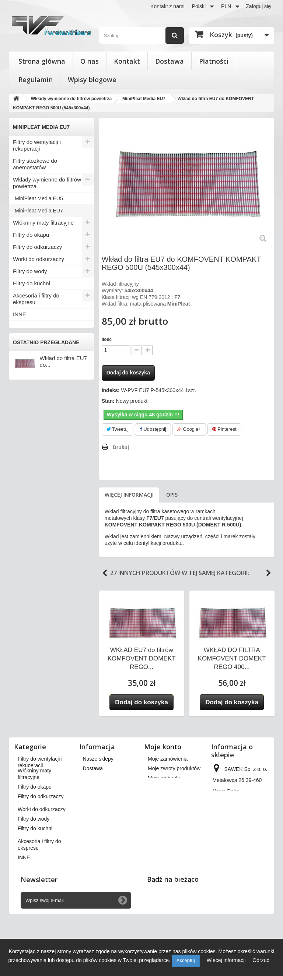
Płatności (213, 61)
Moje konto (162, 746)
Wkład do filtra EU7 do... (63, 361)
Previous (104, 573)
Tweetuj (117, 429)
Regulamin (35, 79)
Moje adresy (162, 787)
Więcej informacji (129, 494)
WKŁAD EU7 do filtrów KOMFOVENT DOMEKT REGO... (142, 658)
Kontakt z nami (167, 6)
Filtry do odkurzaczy (37, 247)
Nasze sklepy (98, 759)
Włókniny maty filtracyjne (43, 222)
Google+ (189, 429)
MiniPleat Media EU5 (39, 198)
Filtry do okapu (31, 235)
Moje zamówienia (168, 759)
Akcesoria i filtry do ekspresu (36, 298)
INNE (19, 314)
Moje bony (160, 813)
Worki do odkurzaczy (38, 259)
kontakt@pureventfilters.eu (243, 863)
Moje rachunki (164, 778)
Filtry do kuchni (31, 283)
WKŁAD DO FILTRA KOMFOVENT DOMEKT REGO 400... (232, 658)
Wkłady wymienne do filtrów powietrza (47, 182)
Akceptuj (186, 960)
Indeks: (111, 390)
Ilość (107, 339)
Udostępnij (153, 429)
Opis (172, 494)
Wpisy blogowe (92, 79)
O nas (89, 61)
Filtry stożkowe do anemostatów (35, 164)
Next (268, 573)
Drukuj (121, 447)
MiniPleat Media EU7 (39, 211)
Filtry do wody (30, 271)
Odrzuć (260, 960)
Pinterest (224, 429)
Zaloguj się (258, 6)
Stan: (108, 401)
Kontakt (127, 61)
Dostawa (169, 61)
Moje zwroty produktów (174, 768)
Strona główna (41, 61)
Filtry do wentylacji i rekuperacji (37, 145)
